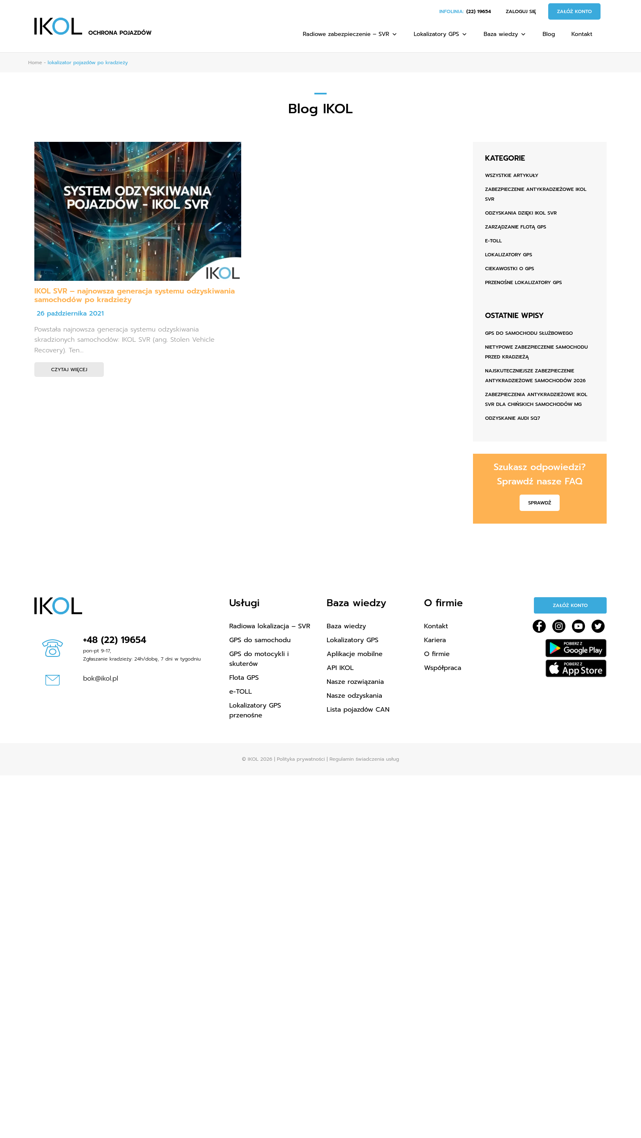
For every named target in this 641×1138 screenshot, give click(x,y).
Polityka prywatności (301, 759)
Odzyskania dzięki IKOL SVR (521, 213)
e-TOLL (493, 240)
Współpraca (442, 668)
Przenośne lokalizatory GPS (523, 282)
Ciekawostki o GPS (509, 268)
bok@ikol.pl (100, 678)
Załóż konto (574, 11)
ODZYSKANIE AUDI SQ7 (512, 418)
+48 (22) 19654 (114, 640)
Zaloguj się (521, 11)
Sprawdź (539, 502)
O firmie (437, 654)
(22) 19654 (478, 11)
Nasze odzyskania (354, 696)
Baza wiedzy (505, 34)
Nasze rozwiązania (355, 682)
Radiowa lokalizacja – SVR (269, 626)
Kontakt (582, 34)
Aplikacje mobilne (355, 654)
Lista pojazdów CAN (358, 710)
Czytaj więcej (69, 369)
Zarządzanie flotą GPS (516, 227)
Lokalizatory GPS (440, 34)
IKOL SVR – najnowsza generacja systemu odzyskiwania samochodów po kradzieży (134, 295)
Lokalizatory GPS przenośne (255, 710)
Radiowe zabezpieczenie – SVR (350, 34)
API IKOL (340, 668)
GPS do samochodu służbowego (529, 333)
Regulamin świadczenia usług (364, 759)
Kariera (435, 640)
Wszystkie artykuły (512, 175)
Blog (548, 34)
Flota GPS (244, 678)
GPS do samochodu (260, 640)
